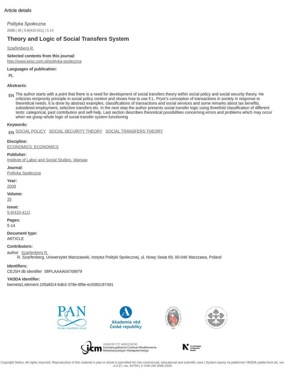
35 (19, 30)
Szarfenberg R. (20, 48)
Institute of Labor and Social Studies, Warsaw (47, 160)
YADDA (251, 362)
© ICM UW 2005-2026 (156, 365)
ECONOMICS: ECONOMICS (32, 147)
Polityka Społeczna (26, 23)
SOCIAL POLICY (30, 131)
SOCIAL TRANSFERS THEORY (134, 131)
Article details (17, 10)
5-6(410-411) (34, 30)
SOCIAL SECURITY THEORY (75, 131)
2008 (11, 30)
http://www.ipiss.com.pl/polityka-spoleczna (44, 61)
